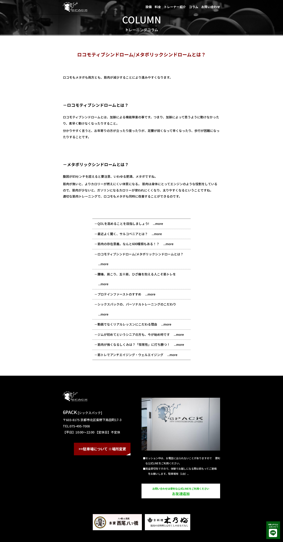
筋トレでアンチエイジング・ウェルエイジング (130, 354)
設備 (148, 7)
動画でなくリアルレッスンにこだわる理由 (127, 324)
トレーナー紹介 (175, 7)
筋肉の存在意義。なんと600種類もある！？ (128, 244)
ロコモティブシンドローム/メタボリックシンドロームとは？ (140, 254)
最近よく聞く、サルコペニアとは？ (122, 234)
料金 (158, 7)
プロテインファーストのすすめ (119, 294)
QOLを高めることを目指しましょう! (123, 223)
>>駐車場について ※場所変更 (102, 448)
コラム (193, 7)
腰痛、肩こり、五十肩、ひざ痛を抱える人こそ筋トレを (136, 274)
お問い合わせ (210, 7)
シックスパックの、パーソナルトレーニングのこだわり (136, 304)
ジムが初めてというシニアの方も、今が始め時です (133, 334)
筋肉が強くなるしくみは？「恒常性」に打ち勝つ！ (133, 344)
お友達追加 (180, 491)
